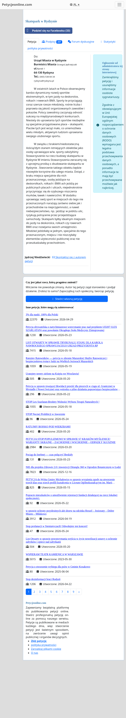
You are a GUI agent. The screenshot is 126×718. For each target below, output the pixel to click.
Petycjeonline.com (17, 4)
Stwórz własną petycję (66, 345)
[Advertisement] (73, 38)
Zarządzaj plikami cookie (46, 695)
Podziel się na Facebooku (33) (47, 77)
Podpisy (52, 88)
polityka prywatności (40, 94)
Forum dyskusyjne (81, 88)
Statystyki (108, 88)
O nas (34, 699)
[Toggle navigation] (119, 4)
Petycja (32, 88)
